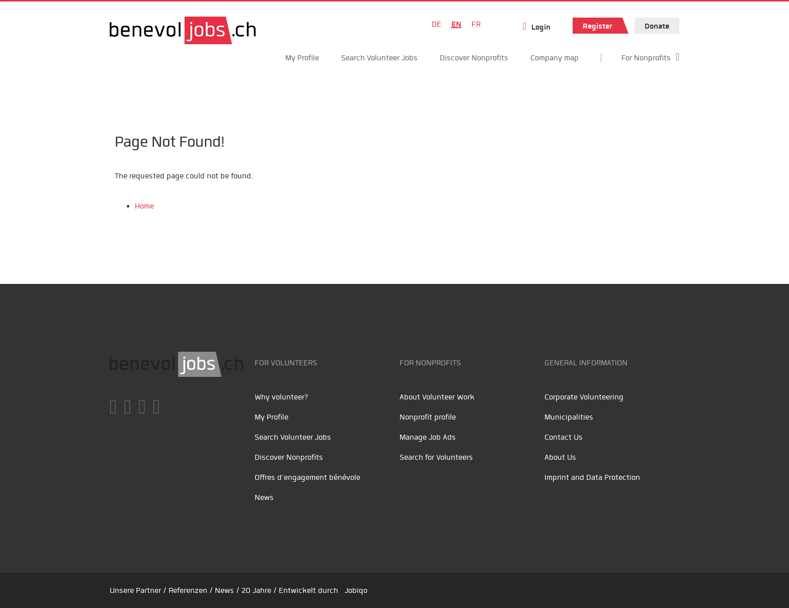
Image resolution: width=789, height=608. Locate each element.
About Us (560, 457)
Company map (554, 57)
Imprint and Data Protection (592, 477)
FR (476, 24)
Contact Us (563, 437)
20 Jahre (256, 590)
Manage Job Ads (428, 437)
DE (436, 24)
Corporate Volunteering (583, 396)
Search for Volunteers (436, 457)
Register (597, 26)
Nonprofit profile (428, 417)
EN (456, 24)
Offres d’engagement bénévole (307, 477)
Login (540, 27)
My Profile (302, 57)
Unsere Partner (135, 590)
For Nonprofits (646, 57)
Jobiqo (356, 590)
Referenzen (188, 590)
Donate (657, 26)
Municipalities (568, 417)
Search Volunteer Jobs (379, 57)
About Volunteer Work (437, 396)
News (264, 497)
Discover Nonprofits (474, 57)
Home (144, 206)
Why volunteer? (281, 396)
